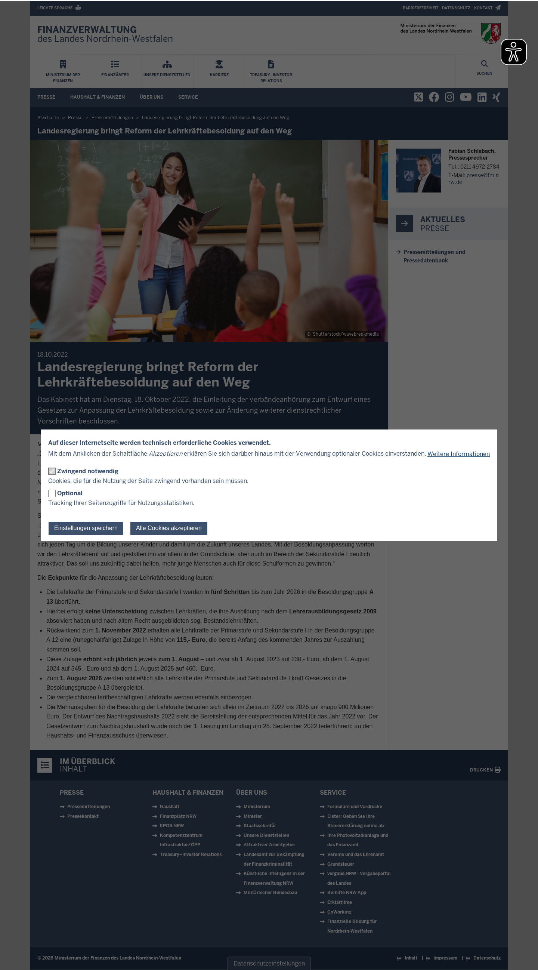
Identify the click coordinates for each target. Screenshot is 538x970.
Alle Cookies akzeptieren (169, 528)
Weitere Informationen (458, 454)
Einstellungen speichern (86, 528)
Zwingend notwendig (87, 471)
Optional (70, 493)
